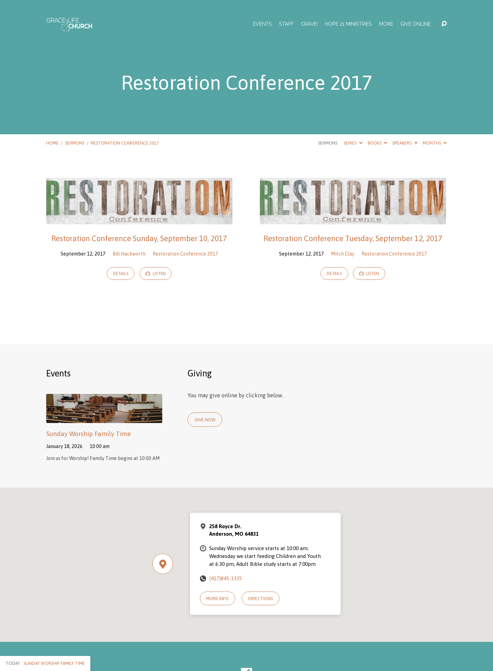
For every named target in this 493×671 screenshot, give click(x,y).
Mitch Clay (342, 254)
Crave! (309, 24)
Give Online (415, 24)
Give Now (204, 419)
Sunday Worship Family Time (88, 433)
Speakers (404, 143)
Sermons (74, 143)
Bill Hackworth (129, 254)
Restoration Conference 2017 (125, 143)
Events (262, 24)
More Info (217, 598)
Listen (155, 273)
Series (353, 143)
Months (435, 143)
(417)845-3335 (225, 578)
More (386, 24)
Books (377, 143)
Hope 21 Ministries (348, 24)
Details (120, 273)
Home (52, 143)
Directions (260, 598)
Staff (286, 24)
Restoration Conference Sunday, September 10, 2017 (139, 238)
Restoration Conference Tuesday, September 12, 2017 (353, 238)
